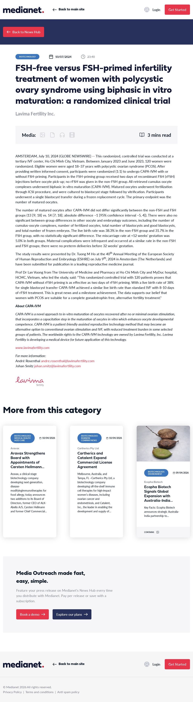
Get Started (177, 9)
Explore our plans (72, 614)
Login (152, 9)
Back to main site (68, 9)
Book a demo (32, 614)
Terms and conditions (39, 692)
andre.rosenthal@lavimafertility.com (67, 360)
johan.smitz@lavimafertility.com (57, 365)
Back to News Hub (23, 31)
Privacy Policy (12, 692)
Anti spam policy (68, 692)
